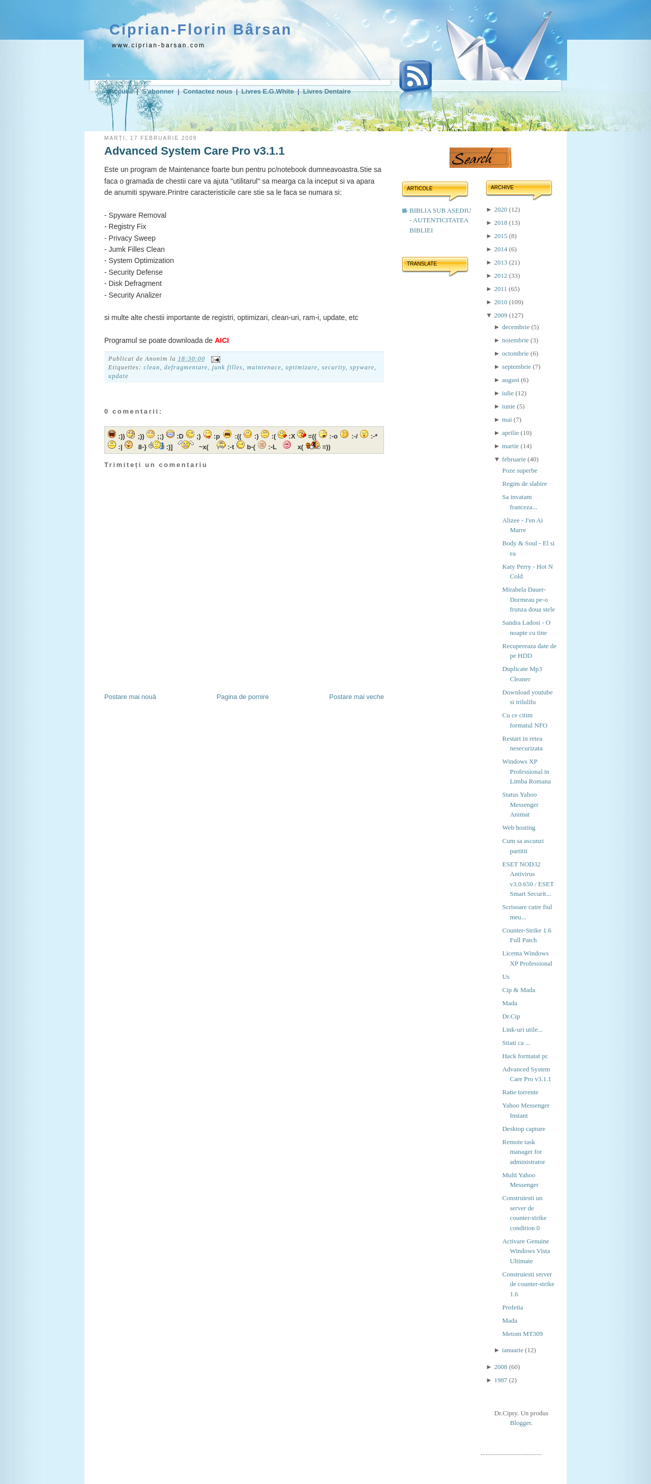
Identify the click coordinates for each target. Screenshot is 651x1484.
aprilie (511, 433)
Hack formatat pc (525, 1056)
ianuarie (513, 1350)
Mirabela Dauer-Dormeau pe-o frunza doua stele (528, 599)
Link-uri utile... (522, 1029)
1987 (501, 1380)
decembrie (516, 327)
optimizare (301, 367)
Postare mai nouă (130, 697)
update (118, 376)
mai (508, 419)
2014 (501, 249)
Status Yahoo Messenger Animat (520, 804)
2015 (501, 236)
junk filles (227, 367)
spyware (362, 367)
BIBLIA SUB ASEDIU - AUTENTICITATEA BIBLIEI (440, 220)
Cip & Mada (518, 990)
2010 (501, 302)
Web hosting (518, 827)
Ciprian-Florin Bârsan (200, 29)
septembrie (517, 366)
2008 (501, 1367)
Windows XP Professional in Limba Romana (526, 771)
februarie (514, 459)
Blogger (520, 1423)
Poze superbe (519, 470)
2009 (501, 315)
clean (151, 367)
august (511, 380)
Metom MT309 (522, 1333)
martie (511, 446)
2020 (501, 209)
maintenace (264, 367)
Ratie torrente (520, 1092)
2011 (501, 289)
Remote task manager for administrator (523, 1152)
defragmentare (186, 367)
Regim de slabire (524, 483)
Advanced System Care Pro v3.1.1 (194, 150)
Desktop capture (523, 1128)
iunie (509, 406)
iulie (508, 393)
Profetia (512, 1307)
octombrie (516, 353)
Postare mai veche (356, 697)
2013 (501, 262)
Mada (509, 1003)
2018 (501, 222)
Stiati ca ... (516, 1042)
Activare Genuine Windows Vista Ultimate (526, 1251)
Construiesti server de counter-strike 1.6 (528, 1284)
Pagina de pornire (243, 697)
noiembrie (516, 340)
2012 (501, 275)
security (334, 367)
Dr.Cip (511, 1016)
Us (505, 976)
